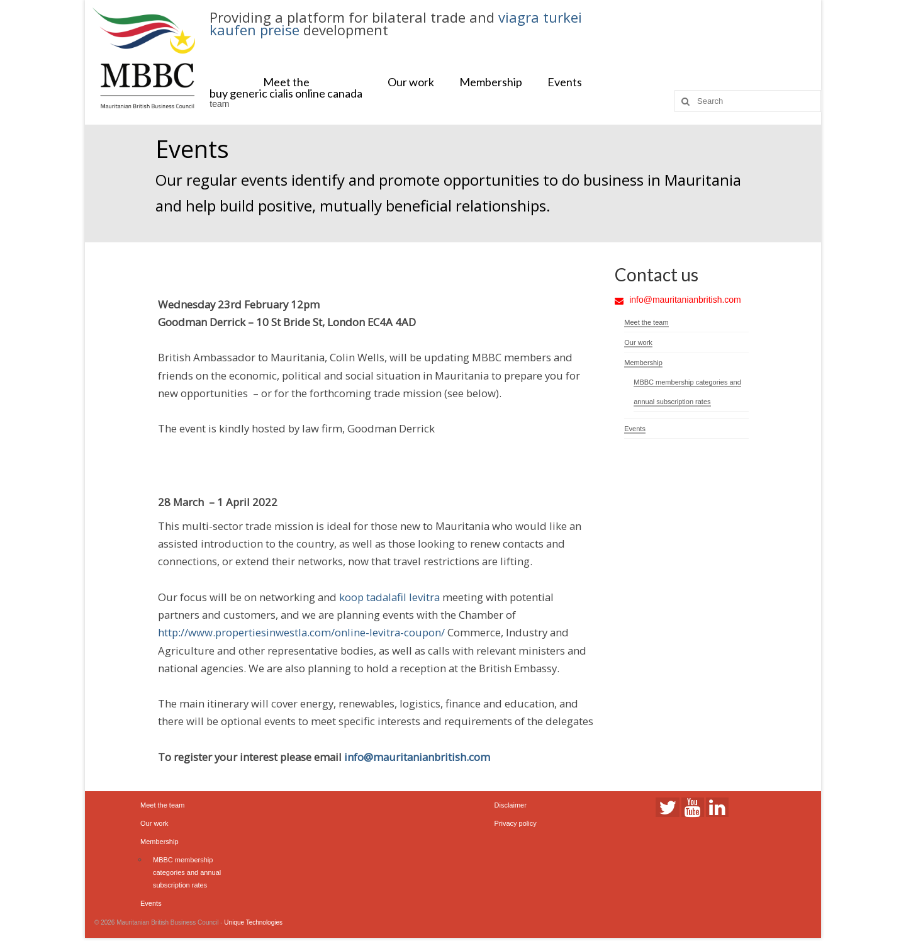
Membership (490, 81)
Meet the (286, 81)
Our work (411, 81)
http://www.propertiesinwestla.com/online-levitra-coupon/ (301, 632)
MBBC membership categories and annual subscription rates (187, 872)
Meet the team (646, 322)
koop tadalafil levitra (389, 597)
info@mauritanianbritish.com (417, 757)
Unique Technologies (253, 922)
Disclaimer (511, 805)
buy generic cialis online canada (286, 93)
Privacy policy (516, 823)
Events (564, 81)
